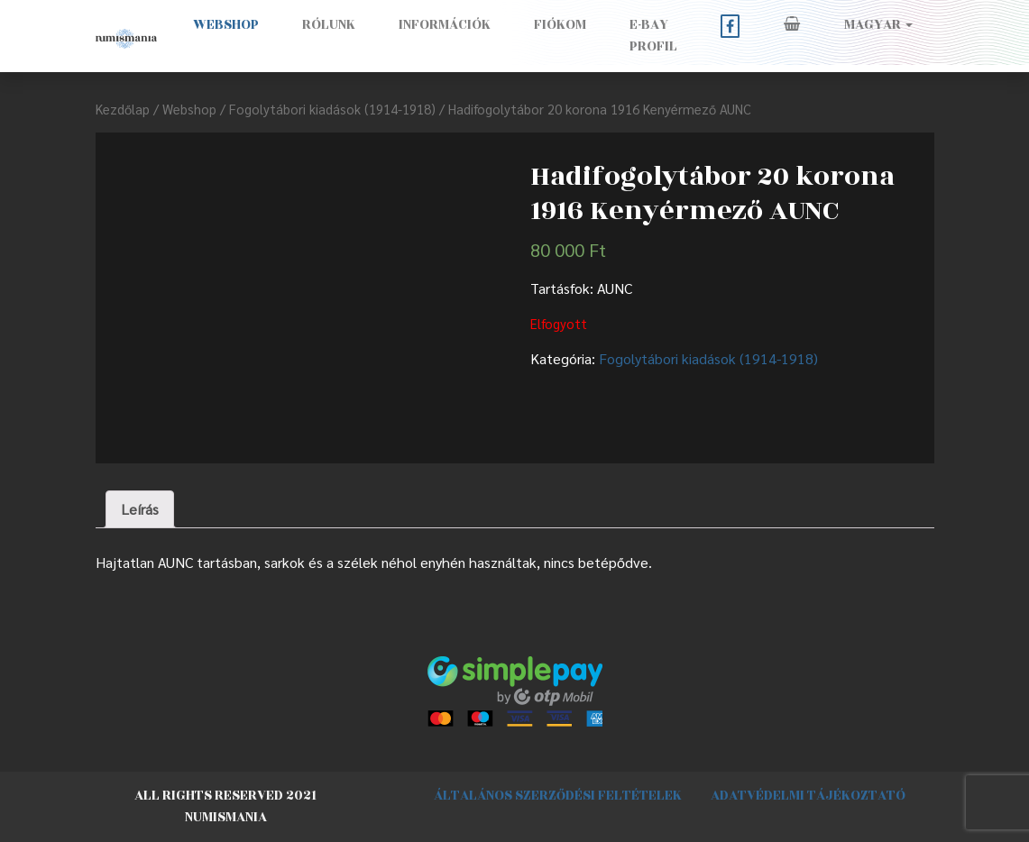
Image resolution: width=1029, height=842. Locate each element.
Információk (445, 24)
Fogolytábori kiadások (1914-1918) (332, 108)
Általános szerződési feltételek (558, 795)
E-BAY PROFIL (653, 35)
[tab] (140, 509)
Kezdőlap (123, 108)
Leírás (140, 508)
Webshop (226, 24)
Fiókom (560, 24)
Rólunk (328, 24)
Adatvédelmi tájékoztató (808, 795)
